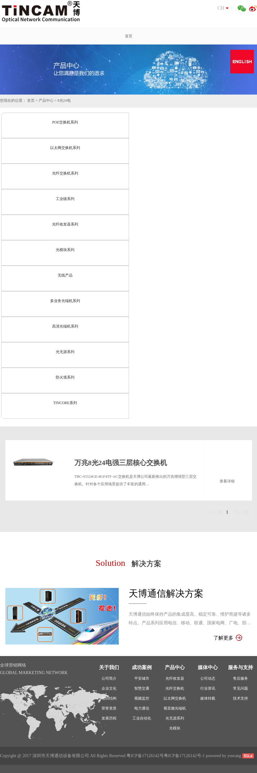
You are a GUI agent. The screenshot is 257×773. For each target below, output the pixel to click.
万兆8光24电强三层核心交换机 (120, 463)
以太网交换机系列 (65, 148)
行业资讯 (207, 688)
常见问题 (240, 688)
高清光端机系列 (65, 326)
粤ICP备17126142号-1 (184, 755)
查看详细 (227, 481)
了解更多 (227, 637)
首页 (31, 100)
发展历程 (109, 718)
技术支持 (240, 698)
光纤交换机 (174, 688)
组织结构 (109, 698)
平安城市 (141, 678)
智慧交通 (141, 688)
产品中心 (46, 100)
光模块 (174, 728)
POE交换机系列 (65, 122)
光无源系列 (65, 352)
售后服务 (240, 678)
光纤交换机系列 (65, 173)
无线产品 (65, 275)
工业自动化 (141, 718)
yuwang (234, 755)
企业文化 (109, 688)
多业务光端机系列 (65, 301)
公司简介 (109, 678)
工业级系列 (65, 199)
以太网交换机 (175, 698)
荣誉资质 (109, 708)
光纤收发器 (174, 678)
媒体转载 (207, 698)
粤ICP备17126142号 (145, 755)
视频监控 (141, 698)
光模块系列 (65, 250)
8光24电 (64, 100)
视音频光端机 (175, 708)
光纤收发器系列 (65, 224)
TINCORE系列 (65, 403)
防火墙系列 (65, 377)
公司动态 (207, 678)
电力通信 (141, 708)
